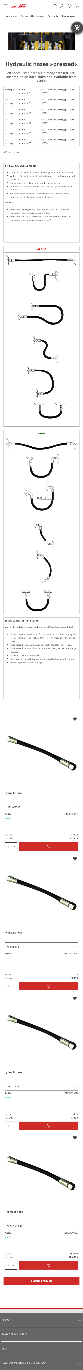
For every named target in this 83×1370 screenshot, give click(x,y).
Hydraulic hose (14, 1211)
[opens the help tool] (77, 28)
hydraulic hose (13, 793)
